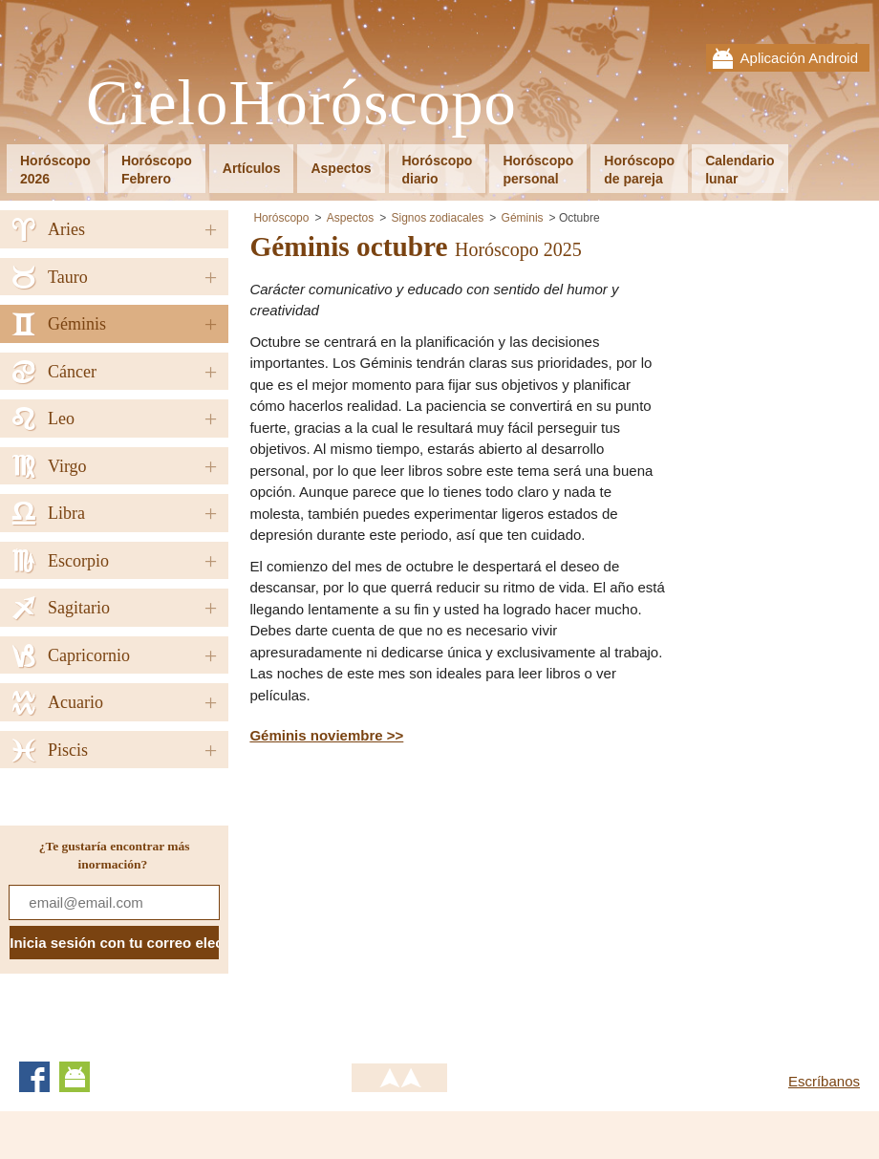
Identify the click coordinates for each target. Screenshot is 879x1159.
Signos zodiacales (437, 218)
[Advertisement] (409, 900)
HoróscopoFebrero (156, 169)
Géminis (523, 218)
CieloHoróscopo (301, 104)
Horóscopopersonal (538, 169)
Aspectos (341, 168)
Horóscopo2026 (55, 169)
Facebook (34, 1077)
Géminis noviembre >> (326, 735)
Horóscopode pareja (639, 169)
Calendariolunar (739, 169)
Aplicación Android (799, 58)
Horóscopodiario (437, 169)
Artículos (252, 168)
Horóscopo (281, 218)
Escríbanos (824, 1081)
